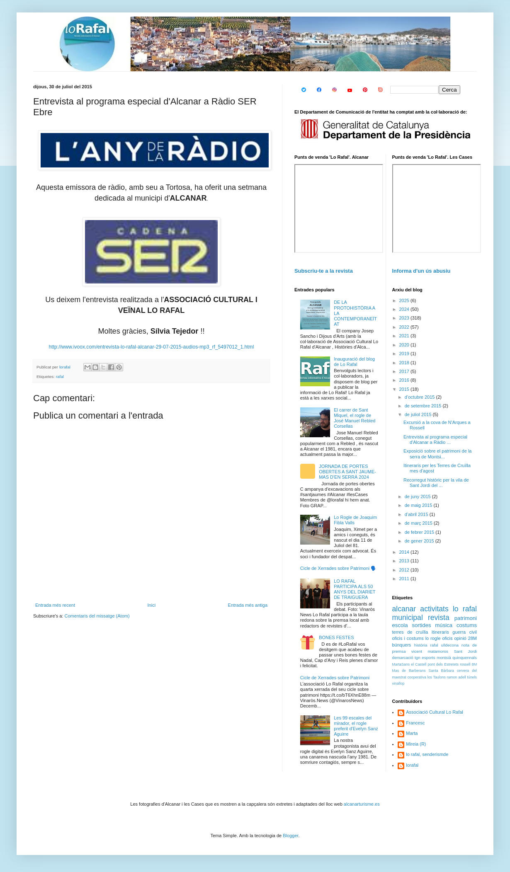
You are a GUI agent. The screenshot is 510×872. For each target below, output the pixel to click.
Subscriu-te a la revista (323, 271)
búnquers (401, 644)
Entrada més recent (55, 605)
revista (438, 617)
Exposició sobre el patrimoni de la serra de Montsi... (437, 453)
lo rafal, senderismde (427, 754)
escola (400, 625)
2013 (405, 560)
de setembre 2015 (424, 405)
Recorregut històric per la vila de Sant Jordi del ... (436, 482)
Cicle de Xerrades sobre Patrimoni (335, 677)
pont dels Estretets (442, 664)
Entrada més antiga (247, 605)
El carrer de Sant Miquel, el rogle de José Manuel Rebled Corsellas (354, 418)
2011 (405, 578)
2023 (405, 317)
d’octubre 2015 (420, 397)
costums (467, 625)
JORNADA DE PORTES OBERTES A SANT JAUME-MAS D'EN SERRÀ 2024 (347, 472)
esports (428, 657)
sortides (421, 625)
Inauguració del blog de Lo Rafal (354, 361)
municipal (407, 617)
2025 (405, 300)
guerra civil (464, 632)
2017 (405, 371)
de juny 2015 (418, 496)
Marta (412, 733)
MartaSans (401, 664)
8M (474, 664)
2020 (405, 344)
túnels (472, 677)
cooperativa (416, 677)
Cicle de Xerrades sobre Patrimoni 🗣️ (338, 568)
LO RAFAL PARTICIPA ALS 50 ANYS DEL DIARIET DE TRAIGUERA (354, 589)
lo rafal (465, 609)
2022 (405, 327)
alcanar (404, 609)
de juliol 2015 (419, 414)
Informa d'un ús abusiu (421, 271)
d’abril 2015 (417, 514)
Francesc (415, 722)
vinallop (398, 683)
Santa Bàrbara (441, 671)
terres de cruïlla (410, 632)
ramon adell (456, 677)
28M (472, 638)
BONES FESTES (336, 637)
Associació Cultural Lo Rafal (434, 712)
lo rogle (433, 638)
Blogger (290, 835)
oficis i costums (408, 638)
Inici (152, 605)
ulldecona (450, 645)
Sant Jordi (465, 651)
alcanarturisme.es (362, 804)
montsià (444, 657)
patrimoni (465, 618)
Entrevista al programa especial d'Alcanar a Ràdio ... (435, 439)
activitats (434, 609)
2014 (405, 552)
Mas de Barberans (409, 671)
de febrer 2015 (420, 532)
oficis (447, 638)
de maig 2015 (419, 505)
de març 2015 (419, 523)
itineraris (440, 632)
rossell (465, 664)
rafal (60, 376)
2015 (405, 389)
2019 (405, 353)
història (420, 645)
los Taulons (436, 677)
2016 (405, 380)
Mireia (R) (416, 743)
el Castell (418, 664)
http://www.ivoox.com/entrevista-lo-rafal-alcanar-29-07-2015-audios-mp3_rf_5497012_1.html (151, 347)
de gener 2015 (420, 540)
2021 (405, 335)
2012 (405, 569)
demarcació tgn (406, 657)
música (443, 625)
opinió (460, 638)
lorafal (412, 765)
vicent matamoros (429, 651)
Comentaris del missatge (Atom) (96, 615)
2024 (405, 309)
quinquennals (464, 657)
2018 (405, 362)
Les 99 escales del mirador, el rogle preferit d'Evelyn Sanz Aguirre (356, 726)
